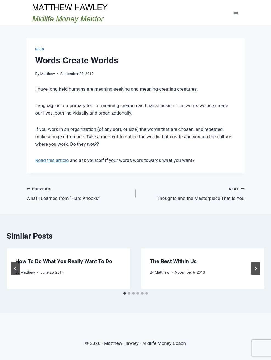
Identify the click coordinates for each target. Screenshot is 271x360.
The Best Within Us (173, 261)
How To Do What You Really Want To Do (63, 261)
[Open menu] (236, 13)
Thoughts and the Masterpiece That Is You (192, 193)
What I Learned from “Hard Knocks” (79, 193)
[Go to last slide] (15, 268)
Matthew (47, 73)
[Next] (255, 268)
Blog (39, 49)
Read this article (52, 160)
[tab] (124, 293)
